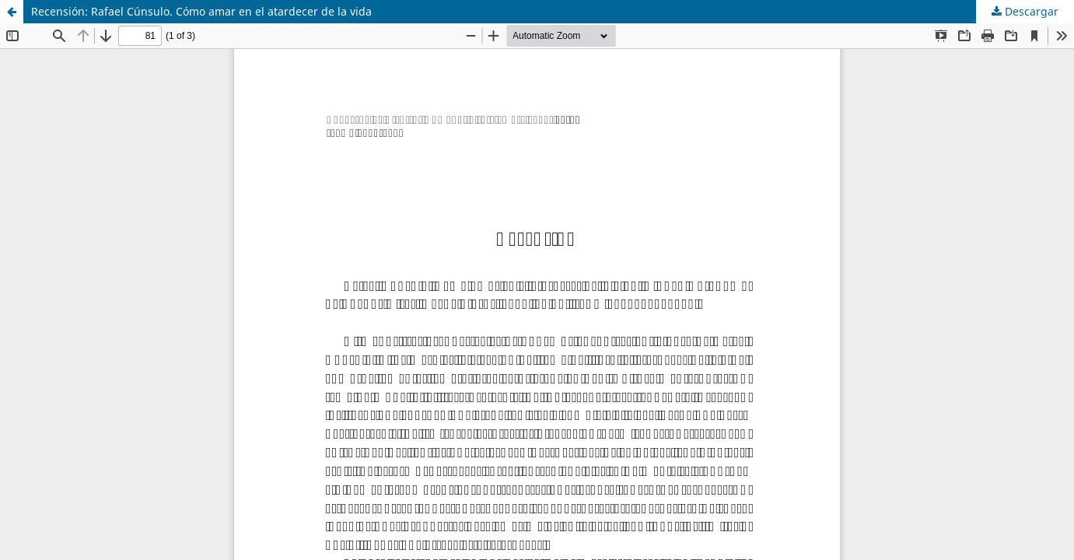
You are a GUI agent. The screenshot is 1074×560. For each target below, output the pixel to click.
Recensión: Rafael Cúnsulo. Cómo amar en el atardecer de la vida (201, 11)
